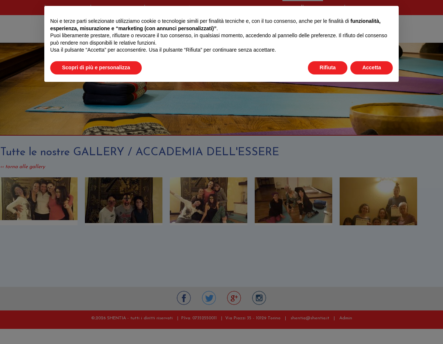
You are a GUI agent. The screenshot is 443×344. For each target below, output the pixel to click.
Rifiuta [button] (328, 67)
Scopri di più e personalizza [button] (96, 67)
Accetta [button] (371, 67)
